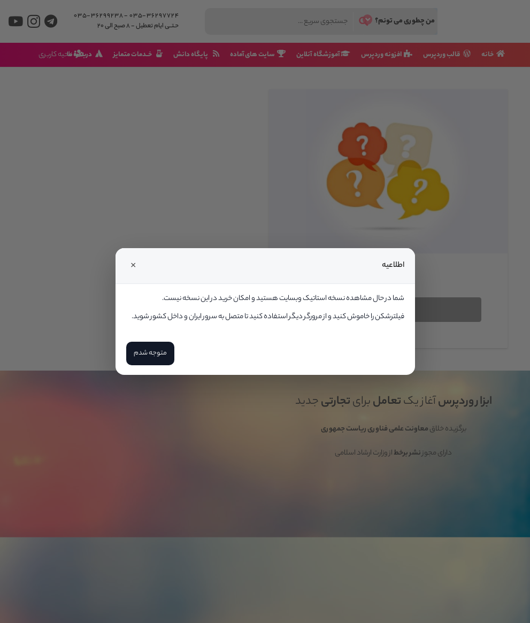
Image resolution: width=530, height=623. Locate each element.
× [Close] (133, 266)
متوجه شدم (150, 353)
